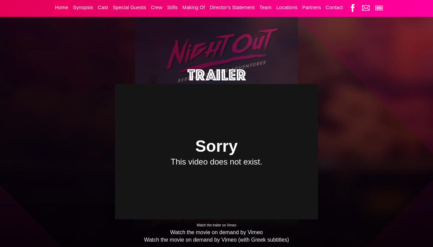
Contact (334, 7)
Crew (156, 7)
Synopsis (83, 7)
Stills (172, 7)
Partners (311, 7)
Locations (287, 7)
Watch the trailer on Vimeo (216, 225)
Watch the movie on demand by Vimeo (216, 232)
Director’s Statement (232, 7)
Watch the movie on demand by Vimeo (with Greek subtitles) (216, 240)
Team (265, 7)
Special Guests (129, 7)
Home (61, 7)
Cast (103, 7)
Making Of (193, 7)
